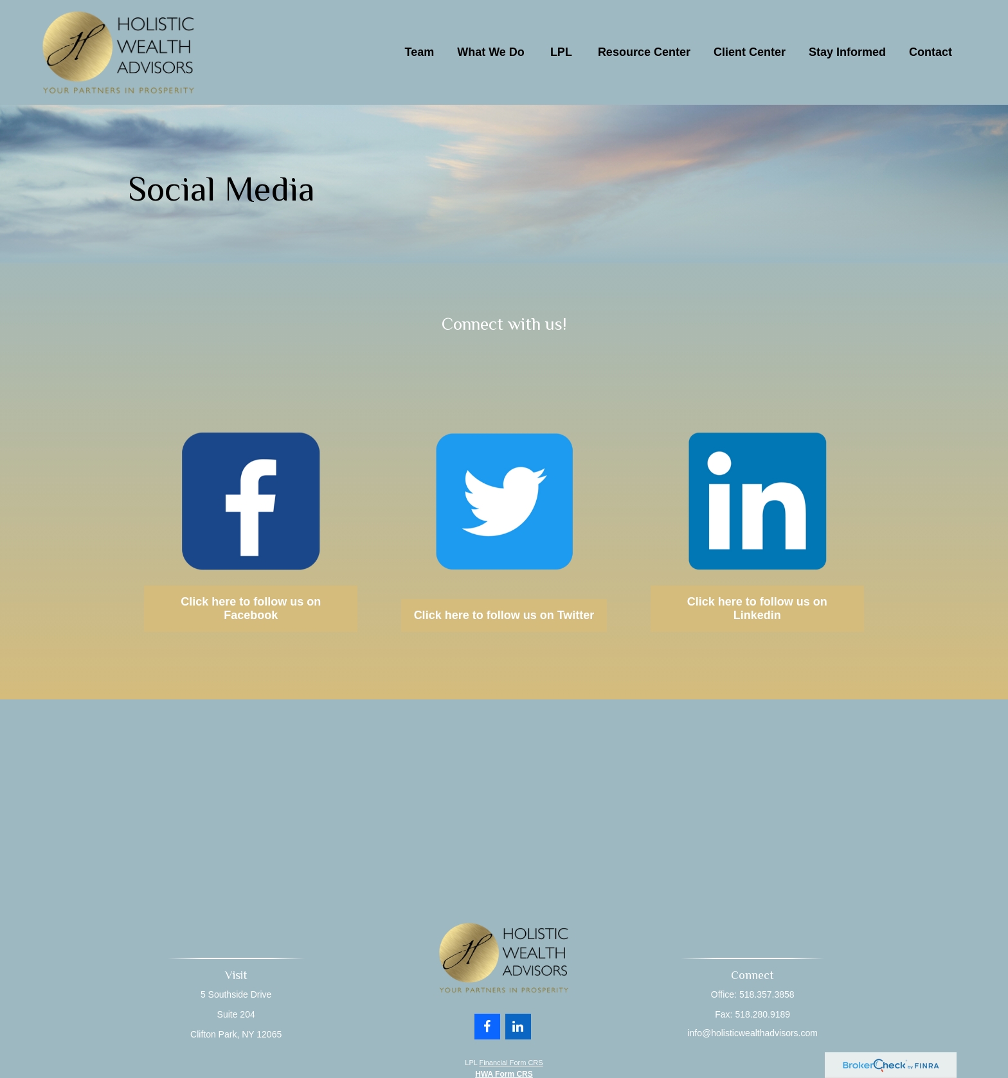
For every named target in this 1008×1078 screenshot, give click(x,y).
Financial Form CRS (511, 1062)
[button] (420, 52)
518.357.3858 (765, 994)
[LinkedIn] (518, 1022)
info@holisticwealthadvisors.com (751, 1033)
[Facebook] (487, 1022)
